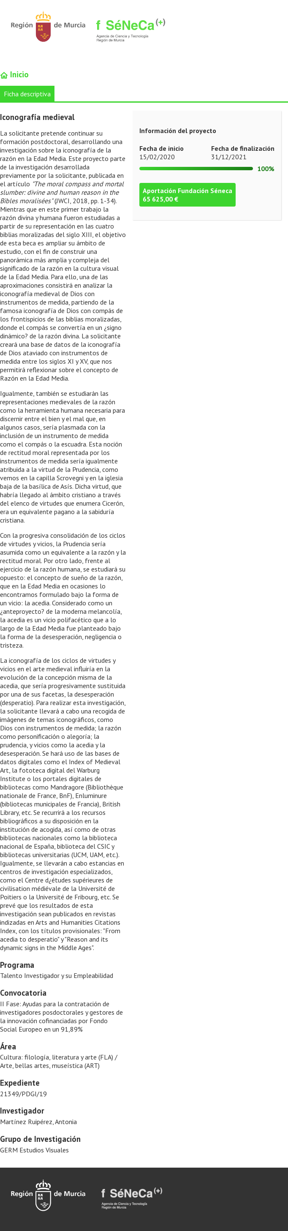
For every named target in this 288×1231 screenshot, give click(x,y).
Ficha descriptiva (27, 94)
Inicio (14, 74)
